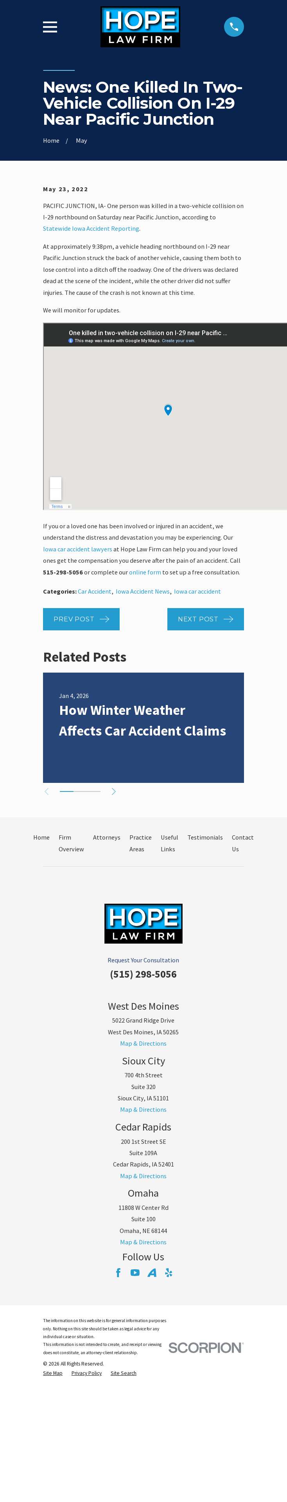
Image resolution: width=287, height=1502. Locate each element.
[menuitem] (53, 1373)
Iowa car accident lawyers (77, 549)
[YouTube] (135, 1272)
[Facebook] (118, 1272)
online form (145, 572)
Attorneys (106, 837)
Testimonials (205, 837)
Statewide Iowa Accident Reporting (91, 228)
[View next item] (116, 791)
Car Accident (94, 591)
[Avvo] (151, 1272)
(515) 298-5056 (143, 973)
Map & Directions (143, 1043)
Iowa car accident (197, 591)
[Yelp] (168, 1272)
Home (41, 837)
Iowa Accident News (143, 591)
